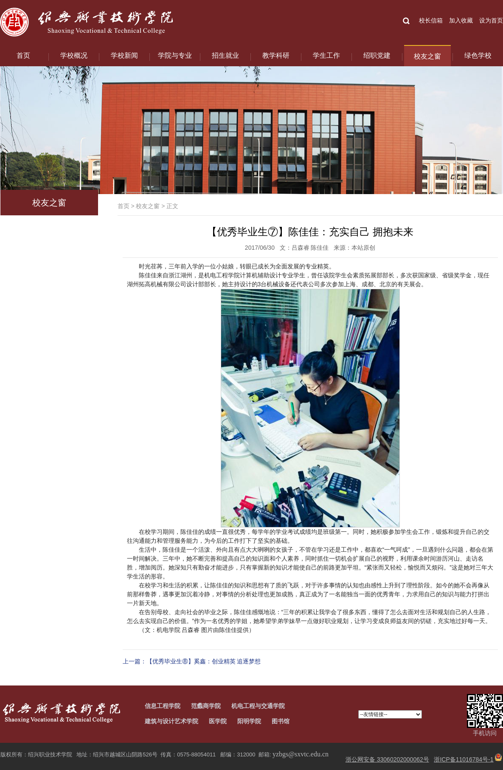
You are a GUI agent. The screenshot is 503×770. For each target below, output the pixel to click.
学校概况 (73, 55)
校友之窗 (427, 56)
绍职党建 (377, 55)
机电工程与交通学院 (258, 705)
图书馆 (280, 721)
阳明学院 (249, 721)
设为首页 (491, 20)
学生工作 (326, 55)
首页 (23, 55)
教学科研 (275, 55)
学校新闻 (124, 55)
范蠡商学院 (206, 705)
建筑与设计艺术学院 (171, 721)
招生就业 (225, 55)
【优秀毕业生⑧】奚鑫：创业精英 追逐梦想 (203, 661)
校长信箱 (431, 20)
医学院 (218, 721)
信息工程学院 (162, 705)
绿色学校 (478, 55)
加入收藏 (461, 20)
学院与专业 (175, 55)
